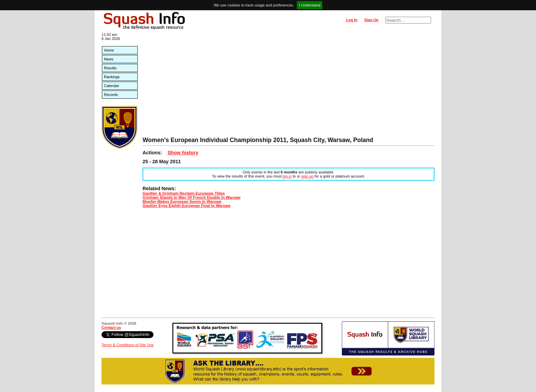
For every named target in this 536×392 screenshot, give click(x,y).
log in (287, 176)
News (108, 59)
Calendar (111, 86)
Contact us (111, 327)
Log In (351, 20)
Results (110, 68)
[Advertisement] (288, 85)
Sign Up (371, 20)
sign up (307, 176)
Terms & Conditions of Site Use (127, 345)
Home (109, 50)
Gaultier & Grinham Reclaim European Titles (184, 193)
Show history (183, 152)
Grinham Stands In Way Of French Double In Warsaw (191, 197)
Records (111, 95)
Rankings (112, 77)
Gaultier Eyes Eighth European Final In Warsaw (186, 206)
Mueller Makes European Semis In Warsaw (182, 201)
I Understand (309, 5)
